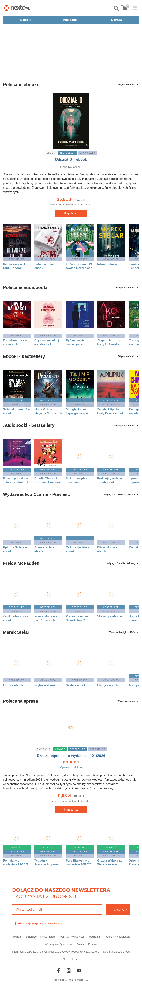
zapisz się (118, 909)
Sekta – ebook (76, 685)
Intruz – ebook (107, 264)
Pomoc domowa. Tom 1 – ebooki (46, 618)
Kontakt (92, 944)
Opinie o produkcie (71, 767)
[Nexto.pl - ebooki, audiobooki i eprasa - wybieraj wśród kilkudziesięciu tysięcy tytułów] (17, 8)
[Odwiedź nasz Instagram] (69, 971)
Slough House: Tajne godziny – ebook (77, 411)
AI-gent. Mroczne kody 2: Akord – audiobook (109, 342)
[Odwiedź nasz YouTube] (79, 971)
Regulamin (93, 936)
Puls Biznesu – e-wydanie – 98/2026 (79, 862)
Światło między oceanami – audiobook (76, 480)
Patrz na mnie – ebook (45, 266)
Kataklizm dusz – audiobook (15, 342)
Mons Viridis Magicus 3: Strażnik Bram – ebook (48, 411)
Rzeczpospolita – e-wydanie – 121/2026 (71, 756)
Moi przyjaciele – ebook (77, 549)
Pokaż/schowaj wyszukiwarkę (117, 8)
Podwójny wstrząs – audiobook (110, 480)
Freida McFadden (70, 166)
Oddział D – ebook (71, 159)
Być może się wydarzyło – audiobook (75, 342)
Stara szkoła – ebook (44, 549)
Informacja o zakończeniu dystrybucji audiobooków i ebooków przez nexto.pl (55, 951)
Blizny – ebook (107, 685)
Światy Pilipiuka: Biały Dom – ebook (110, 411)
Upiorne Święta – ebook (15, 549)
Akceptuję (40, 923)
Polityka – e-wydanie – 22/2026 (16, 862)
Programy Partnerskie (24, 936)
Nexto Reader (48, 936)
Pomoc (80, 944)
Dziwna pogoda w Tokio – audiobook (16, 480)
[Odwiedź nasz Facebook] (58, 971)
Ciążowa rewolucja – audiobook (47, 342)
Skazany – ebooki (109, 616)
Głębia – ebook (44, 685)
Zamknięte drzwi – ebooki (15, 618)
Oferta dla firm (71, 959)
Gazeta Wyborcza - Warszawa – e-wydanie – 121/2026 (111, 862)
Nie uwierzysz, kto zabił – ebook (15, 266)
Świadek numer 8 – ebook (16, 411)
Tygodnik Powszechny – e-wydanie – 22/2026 (47, 862)
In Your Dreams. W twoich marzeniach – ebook (79, 266)
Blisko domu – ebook (107, 549)
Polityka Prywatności (72, 936)
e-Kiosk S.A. (81, 979)
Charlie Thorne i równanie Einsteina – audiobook (47, 480)
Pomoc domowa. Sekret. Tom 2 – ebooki (77, 618)
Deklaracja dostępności (116, 951)
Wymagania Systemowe (59, 944)
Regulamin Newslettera (47, 923)
